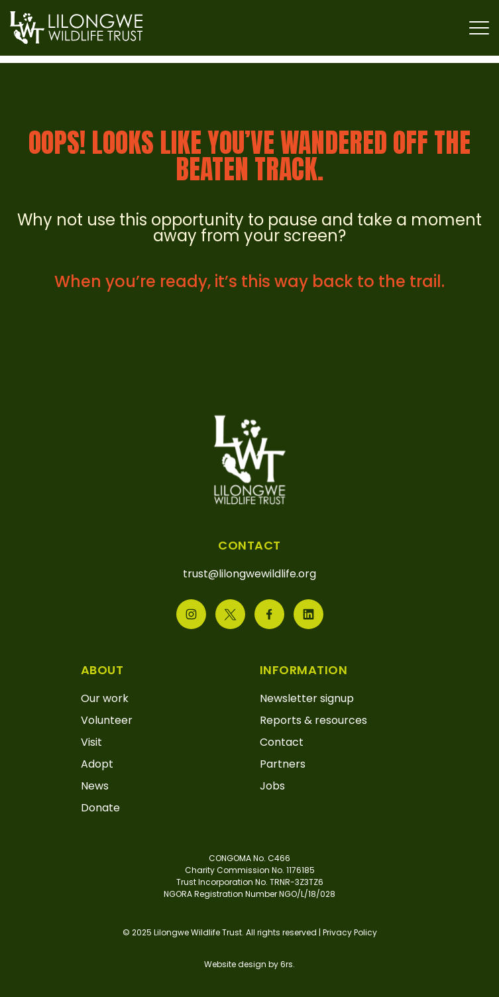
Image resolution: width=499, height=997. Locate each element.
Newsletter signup (307, 698)
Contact (282, 742)
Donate (100, 807)
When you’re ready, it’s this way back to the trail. (249, 281)
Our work (105, 698)
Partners (282, 764)
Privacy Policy (350, 932)
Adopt (97, 764)
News (95, 785)
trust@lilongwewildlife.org (249, 573)
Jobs (272, 785)
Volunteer (107, 720)
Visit (91, 742)
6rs (286, 964)
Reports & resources (313, 720)
